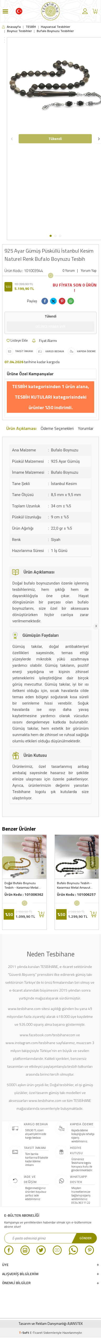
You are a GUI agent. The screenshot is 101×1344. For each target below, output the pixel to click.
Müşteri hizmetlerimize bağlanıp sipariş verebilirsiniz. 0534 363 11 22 (81, 1195)
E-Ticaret (36, 1332)
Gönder (85, 1238)
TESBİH (31, 27)
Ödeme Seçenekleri (57, 428)
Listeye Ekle (17, 340)
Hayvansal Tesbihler (55, 27)
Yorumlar (85, 428)
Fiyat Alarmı (44, 340)
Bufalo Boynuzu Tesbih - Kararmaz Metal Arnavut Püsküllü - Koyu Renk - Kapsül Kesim (74, 885)
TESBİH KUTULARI (34, 396)
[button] (51, 236)
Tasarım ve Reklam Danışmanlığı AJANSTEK (51, 1323)
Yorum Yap (89, 270)
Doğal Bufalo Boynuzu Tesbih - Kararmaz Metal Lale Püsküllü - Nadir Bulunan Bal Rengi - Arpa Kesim (22, 885)
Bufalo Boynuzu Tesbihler (55, 31)
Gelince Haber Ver (50, 326)
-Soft (24, 1332)
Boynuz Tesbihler (19, 31)
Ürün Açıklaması (21, 428)
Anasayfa (11, 27)
